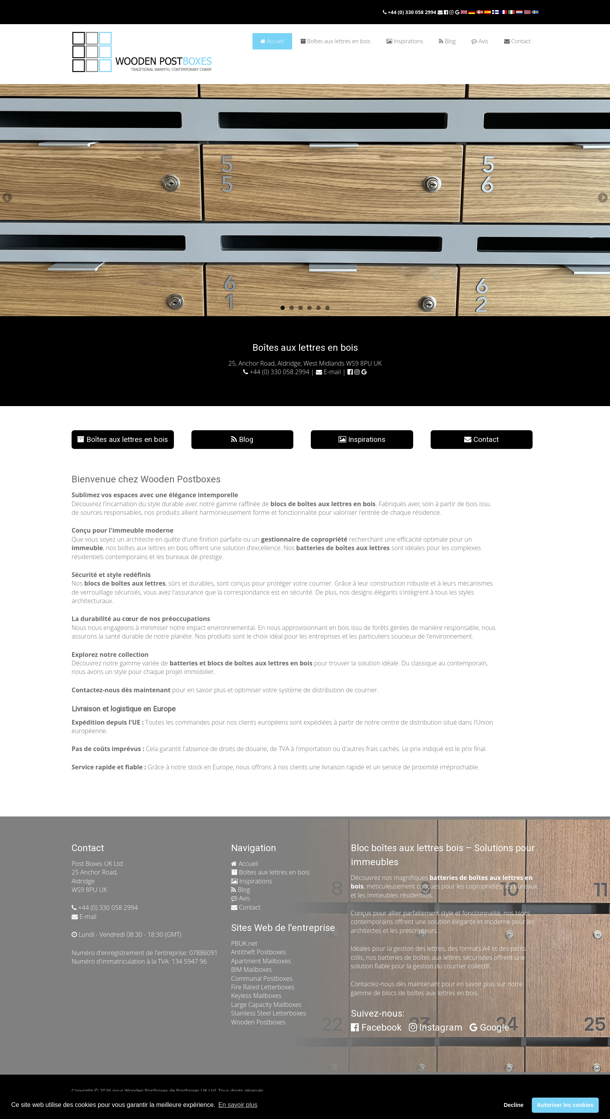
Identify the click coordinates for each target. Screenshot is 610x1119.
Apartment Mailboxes (261, 961)
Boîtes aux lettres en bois (335, 41)
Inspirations (404, 41)
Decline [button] (514, 1105)
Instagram (436, 1027)
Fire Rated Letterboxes (262, 987)
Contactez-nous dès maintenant (395, 984)
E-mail (328, 372)
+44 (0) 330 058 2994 (410, 12)
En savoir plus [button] (238, 1104)
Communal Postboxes (261, 978)
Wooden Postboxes (258, 1022)
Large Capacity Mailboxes (266, 1004)
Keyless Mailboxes (256, 995)
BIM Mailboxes (251, 969)
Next (602, 198)
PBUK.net (244, 943)
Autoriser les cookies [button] (565, 1105)
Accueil (272, 41)
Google (489, 1027)
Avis (480, 41)
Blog (447, 41)
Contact (517, 41)
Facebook (376, 1027)
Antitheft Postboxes (258, 952)
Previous (8, 198)
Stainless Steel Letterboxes (268, 1013)
